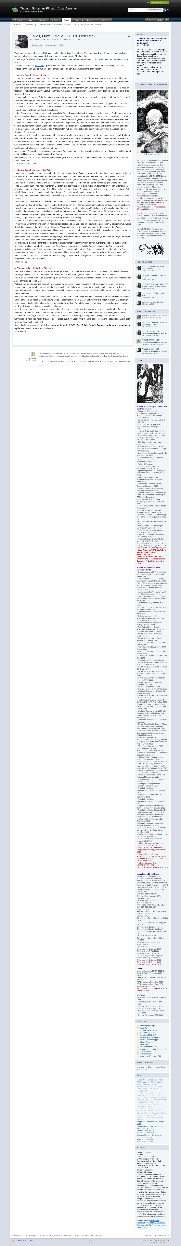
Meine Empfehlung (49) (150, 1040)
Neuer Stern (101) (147, 1042)
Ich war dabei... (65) (148, 1030)
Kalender (55, 20)
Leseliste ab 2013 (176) (150, 1037)
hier (30, 69)
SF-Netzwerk (19, 20)
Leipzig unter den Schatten (153, 302)
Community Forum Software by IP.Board (155, 1240)
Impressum (78, 20)
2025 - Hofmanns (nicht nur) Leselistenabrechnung (153, 267)
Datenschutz (92, 20)
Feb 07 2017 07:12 (29, 361)
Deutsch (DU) (21, 1240)
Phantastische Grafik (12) (150, 1047)
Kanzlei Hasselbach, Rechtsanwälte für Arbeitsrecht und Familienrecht (151, 1225)
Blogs (66, 20)
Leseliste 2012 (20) (148, 1035)
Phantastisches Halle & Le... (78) (153, 1049)
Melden (41, 365)
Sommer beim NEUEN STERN (154, 316)
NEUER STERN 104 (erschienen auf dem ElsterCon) (155, 332)
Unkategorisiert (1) (148, 1026)
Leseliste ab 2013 (55, 40)
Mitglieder (43, 20)
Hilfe (31, 1240)
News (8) (144, 1044)
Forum (31, 20)
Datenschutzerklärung (161, 1235)
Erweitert (168, 9)
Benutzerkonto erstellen (160, 2)
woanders (39, 65)
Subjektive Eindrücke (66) (150, 1056)
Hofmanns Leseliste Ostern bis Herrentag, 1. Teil (154, 323)
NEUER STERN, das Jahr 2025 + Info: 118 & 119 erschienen (155, 285)
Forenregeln (148, 1235)
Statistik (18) (145, 1051)
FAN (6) (143, 1028)
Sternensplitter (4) (147, 1054)
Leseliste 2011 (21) (148, 1033)
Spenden (106, 20)
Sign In (146, 2)
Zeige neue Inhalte (154, 20)
